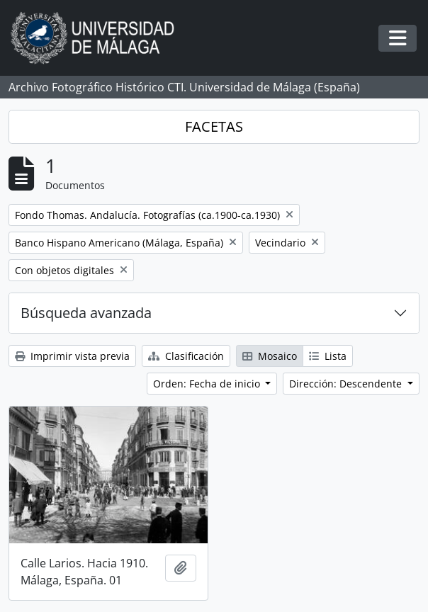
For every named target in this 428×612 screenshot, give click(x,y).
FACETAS (214, 126)
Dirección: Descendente (347, 383)
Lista (328, 356)
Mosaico (269, 356)
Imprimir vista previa (72, 356)
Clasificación (186, 356)
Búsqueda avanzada (86, 312)
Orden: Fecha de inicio (208, 383)
